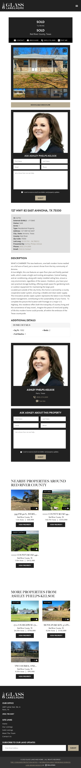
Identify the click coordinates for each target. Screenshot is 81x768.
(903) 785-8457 (8, 714)
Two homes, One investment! (25, 666)
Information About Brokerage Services (55, 762)
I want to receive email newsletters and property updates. (41, 192)
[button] (77, 6)
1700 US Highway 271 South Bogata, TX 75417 (24, 625)
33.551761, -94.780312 (30, 241)
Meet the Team (8, 733)
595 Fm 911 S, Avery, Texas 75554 (24, 514)
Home (4, 724)
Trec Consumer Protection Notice (24, 762)
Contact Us (6, 736)
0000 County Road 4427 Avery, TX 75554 (56, 514)
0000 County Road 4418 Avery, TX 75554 (25, 555)
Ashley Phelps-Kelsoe (33, 244)
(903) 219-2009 (25, 246)
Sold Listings (7, 730)
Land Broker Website (34, 765)
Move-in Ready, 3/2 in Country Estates (56, 625)
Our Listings (7, 727)
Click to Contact (25, 249)
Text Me (40, 401)
